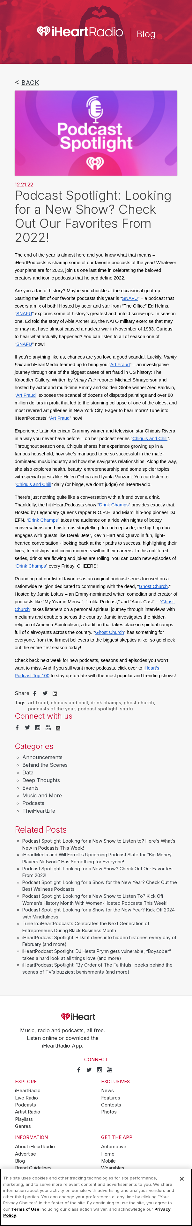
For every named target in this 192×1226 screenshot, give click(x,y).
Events (30, 788)
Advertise (25, 1154)
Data (27, 772)
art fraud (38, 702)
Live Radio (26, 1098)
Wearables (112, 1168)
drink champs (106, 702)
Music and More (42, 795)
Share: (23, 693)
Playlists (24, 1119)
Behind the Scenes (45, 765)
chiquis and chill (69, 702)
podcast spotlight (97, 708)
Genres (23, 1126)
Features (110, 1098)
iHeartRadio (96, 1016)
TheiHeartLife (38, 811)
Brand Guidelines (33, 1168)
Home (107, 1154)
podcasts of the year (51, 708)
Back (30, 82)
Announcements (42, 757)
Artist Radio (27, 1112)
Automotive (113, 1147)
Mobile (108, 1161)
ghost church (139, 702)
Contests (111, 1105)
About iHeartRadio (35, 1147)
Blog (20, 1161)
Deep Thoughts (41, 780)
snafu (126, 708)
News (107, 1090)
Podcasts (33, 803)
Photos (109, 1112)
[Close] (182, 1179)
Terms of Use (25, 1209)
